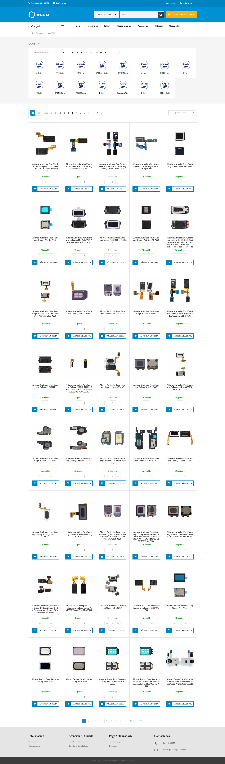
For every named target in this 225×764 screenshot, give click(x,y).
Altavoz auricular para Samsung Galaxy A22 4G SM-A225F (112, 240)
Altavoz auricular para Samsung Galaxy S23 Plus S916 (146, 459)
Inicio (77, 26)
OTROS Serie (165, 93)
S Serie (185, 73)
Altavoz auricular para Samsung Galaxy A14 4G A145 (45, 239)
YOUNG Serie (81, 93)
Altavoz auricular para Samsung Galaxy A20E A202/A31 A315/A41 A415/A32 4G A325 (79, 240)
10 (125, 721)
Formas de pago (115, 742)
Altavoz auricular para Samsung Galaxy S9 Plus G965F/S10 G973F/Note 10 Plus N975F (180, 534)
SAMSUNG (51, 33)
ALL (57, 53)
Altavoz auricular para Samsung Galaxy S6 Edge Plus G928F (45, 534)
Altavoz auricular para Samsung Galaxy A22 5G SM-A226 (146, 239)
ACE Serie (60, 73)
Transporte (113, 746)
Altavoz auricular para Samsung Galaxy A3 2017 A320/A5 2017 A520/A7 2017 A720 (45, 313)
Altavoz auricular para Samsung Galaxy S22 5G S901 (45, 459)
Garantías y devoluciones (78, 742)
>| (140, 721)
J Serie (143, 73)
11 (131, 721)
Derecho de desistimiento (78, 746)
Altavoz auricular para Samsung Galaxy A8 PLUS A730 (112, 312)
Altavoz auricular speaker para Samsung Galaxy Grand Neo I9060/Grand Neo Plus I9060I (79, 609)
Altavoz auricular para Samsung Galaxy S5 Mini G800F (180, 459)
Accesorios (143, 26)
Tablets (107, 26)
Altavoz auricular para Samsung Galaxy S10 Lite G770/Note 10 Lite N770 (180, 387)
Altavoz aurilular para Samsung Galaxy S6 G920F (112, 607)
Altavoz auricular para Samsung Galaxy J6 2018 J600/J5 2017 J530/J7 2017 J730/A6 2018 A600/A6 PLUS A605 (79, 388)
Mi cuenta (188, 3)
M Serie (39, 93)
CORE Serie (80, 73)
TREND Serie (60, 93)
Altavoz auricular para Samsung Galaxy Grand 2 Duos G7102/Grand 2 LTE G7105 (180, 313)
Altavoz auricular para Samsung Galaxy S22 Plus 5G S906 (79, 459)
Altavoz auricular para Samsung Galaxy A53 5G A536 (79, 312)
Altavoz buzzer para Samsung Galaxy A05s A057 (79, 680)
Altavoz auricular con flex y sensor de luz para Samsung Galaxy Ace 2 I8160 (79, 166)
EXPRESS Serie (102, 73)
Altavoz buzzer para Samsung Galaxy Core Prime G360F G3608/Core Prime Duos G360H (179, 681)
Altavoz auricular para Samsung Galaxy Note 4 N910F (112, 386)
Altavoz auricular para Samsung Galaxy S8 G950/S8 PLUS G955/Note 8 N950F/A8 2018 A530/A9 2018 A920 (112, 535)
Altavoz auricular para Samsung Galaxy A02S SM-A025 (180, 165)
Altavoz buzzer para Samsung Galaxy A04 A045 (179, 607)
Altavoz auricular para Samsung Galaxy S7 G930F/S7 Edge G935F (79, 534)
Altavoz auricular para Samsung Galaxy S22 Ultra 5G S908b (113, 460)
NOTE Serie (164, 73)
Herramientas (124, 26)
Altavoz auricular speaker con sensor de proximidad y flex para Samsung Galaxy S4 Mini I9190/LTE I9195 (45, 609)
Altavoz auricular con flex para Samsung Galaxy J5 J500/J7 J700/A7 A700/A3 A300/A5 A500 (45, 167)
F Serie (101, 93)
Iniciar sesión (61, 3)
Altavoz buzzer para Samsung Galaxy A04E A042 (45, 680)
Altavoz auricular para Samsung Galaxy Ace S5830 (146, 312)
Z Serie (143, 93)
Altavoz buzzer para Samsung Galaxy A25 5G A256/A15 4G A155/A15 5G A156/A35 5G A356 (146, 682)
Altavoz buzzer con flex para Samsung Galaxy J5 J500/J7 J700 (146, 608)
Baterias (158, 26)
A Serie (38, 73)
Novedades (174, 26)
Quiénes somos (34, 746)
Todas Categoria (104, 14)
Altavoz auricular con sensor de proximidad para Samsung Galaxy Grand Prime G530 (112, 166)
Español (171, 3)
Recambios (92, 26)
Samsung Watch (122, 93)
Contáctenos (33, 742)
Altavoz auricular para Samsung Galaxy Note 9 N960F (146, 386)
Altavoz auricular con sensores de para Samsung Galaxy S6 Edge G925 (146, 166)
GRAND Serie (123, 73)
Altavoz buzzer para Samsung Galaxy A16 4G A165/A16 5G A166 (112, 681)
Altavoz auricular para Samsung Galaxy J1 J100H (45, 386)
